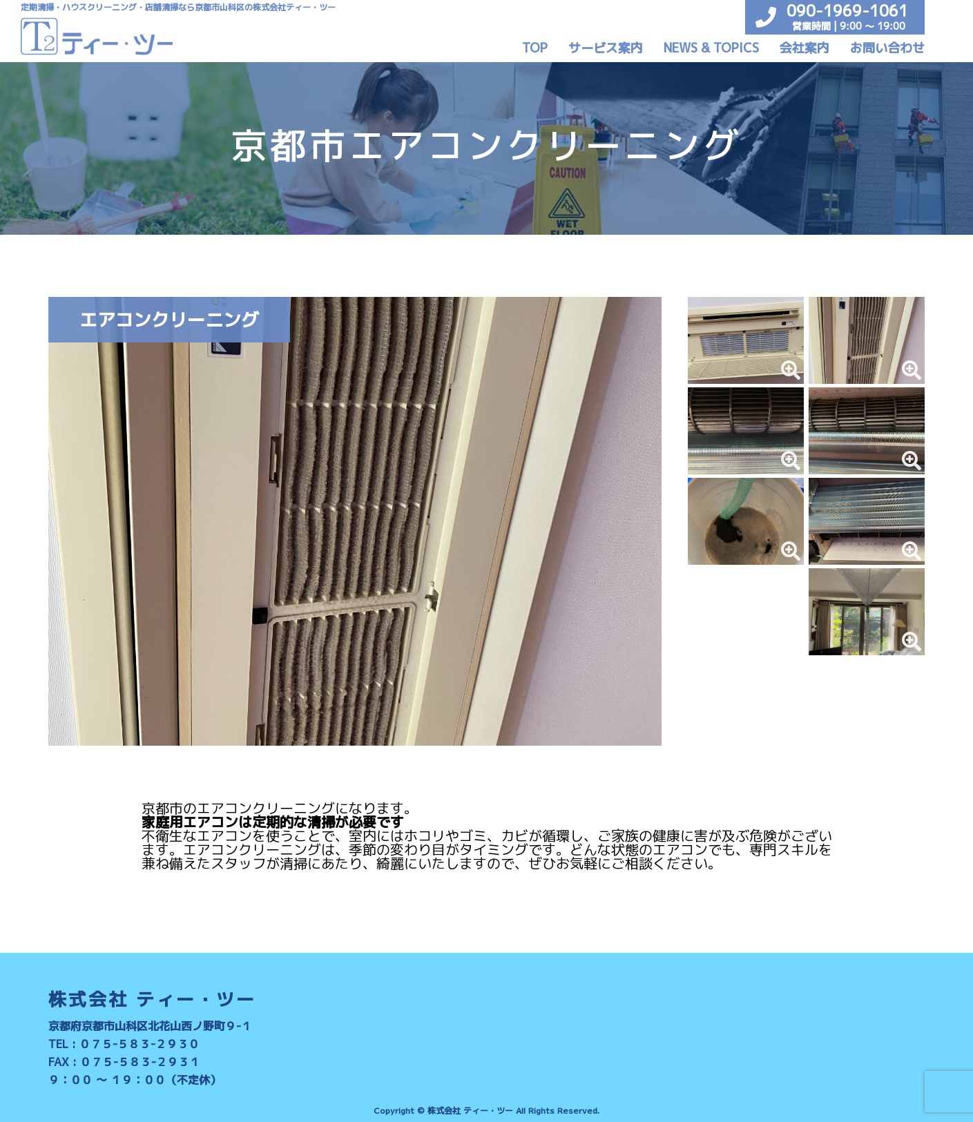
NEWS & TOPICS (711, 48)
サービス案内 (605, 48)
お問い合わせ (887, 48)
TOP (535, 48)
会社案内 (804, 48)
